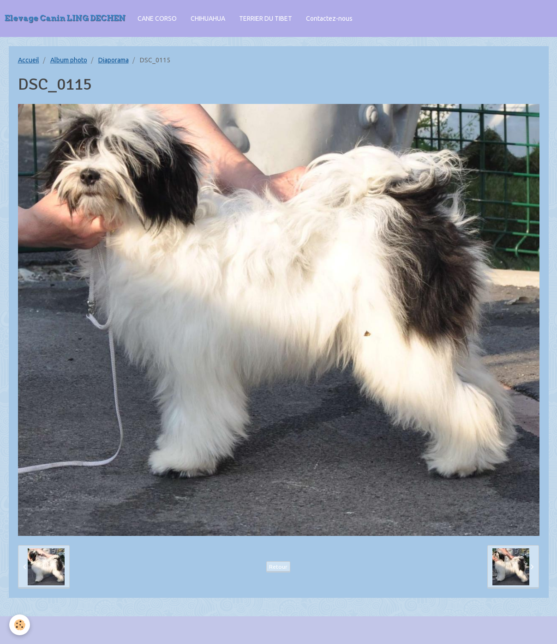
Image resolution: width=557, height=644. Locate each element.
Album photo (68, 60)
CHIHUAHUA (208, 18)
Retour (278, 567)
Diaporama (113, 60)
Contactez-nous (329, 18)
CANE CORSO (157, 18)
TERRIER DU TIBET (265, 18)
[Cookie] (19, 624)
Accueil (28, 60)
